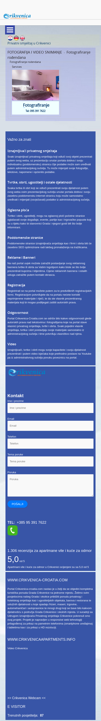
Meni (10, 29)
